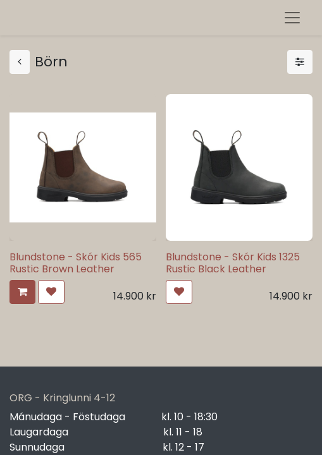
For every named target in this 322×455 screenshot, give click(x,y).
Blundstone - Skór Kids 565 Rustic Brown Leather (75, 263)
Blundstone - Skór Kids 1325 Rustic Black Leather (233, 263)
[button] (22, 292)
